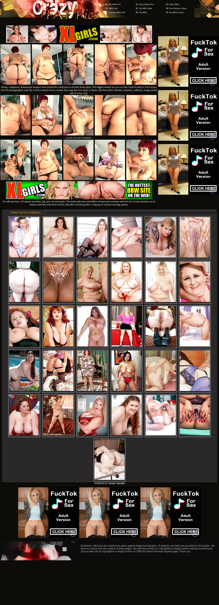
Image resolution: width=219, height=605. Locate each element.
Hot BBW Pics (115, 4)
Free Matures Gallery (178, 8)
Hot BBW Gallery (176, 12)
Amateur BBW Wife (117, 12)
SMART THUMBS (116, 483)
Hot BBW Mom (145, 8)
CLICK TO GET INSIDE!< (79, 137)
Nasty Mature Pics (146, 4)
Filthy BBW (174, 4)
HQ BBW (143, 12)
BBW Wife (113, 8)
